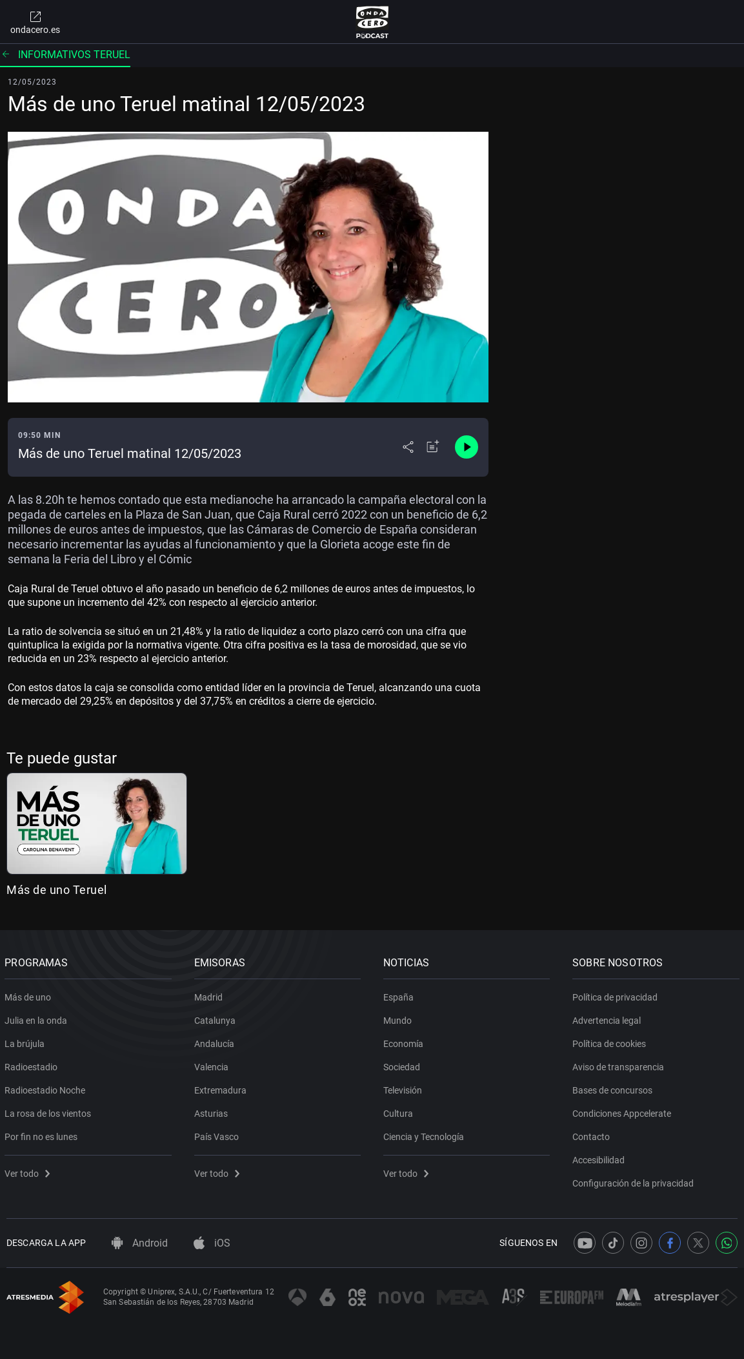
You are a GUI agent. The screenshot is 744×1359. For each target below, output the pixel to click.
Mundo (399, 1018)
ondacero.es (35, 22)
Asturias (212, 1111)
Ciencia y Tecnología (425, 1134)
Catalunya (216, 1018)
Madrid (210, 995)
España (400, 995)
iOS (212, 1243)
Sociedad (403, 1064)
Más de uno (29, 995)
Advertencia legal (608, 1018)
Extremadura (222, 1088)
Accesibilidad (600, 1157)
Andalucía (216, 1041)
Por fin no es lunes (42, 1134)
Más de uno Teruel (56, 890)
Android (140, 1243)
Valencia (213, 1064)
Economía (405, 1041)
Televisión (404, 1088)
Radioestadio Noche (46, 1088)
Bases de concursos (614, 1088)
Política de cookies (611, 1041)
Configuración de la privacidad (635, 1181)
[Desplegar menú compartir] (408, 447)
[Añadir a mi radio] (433, 447)
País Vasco (218, 1134)
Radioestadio (32, 1064)
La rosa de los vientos (49, 1111)
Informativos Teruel (65, 54)
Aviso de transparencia (620, 1064)
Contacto (593, 1134)
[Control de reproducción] (466, 447)
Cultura (400, 1111)
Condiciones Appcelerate (623, 1111)
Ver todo (29, 1171)
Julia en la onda (37, 1018)
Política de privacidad (616, 995)
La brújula (26, 1041)
